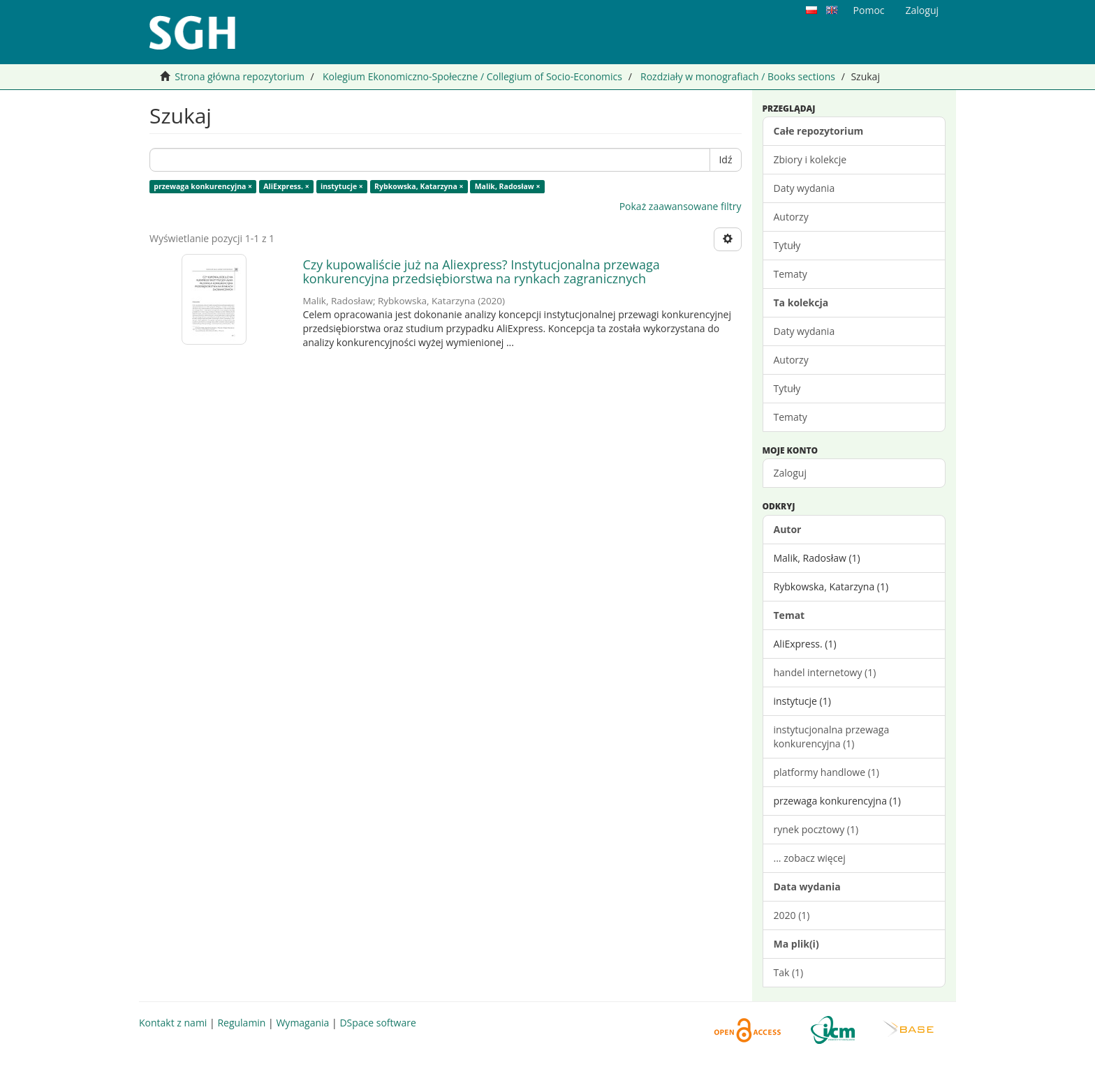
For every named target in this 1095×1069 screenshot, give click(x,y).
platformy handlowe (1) (826, 772)
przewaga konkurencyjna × (203, 186)
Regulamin (241, 1022)
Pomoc (869, 10)
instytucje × (342, 186)
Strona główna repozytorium (239, 76)
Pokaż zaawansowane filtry (680, 206)
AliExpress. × (286, 186)
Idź (725, 159)
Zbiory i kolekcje (810, 159)
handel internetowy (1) (825, 672)
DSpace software (377, 1022)
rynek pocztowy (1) (816, 829)
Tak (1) (789, 972)
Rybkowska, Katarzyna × (418, 186)
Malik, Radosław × (508, 186)
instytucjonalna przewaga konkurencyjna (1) (832, 736)
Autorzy (791, 216)
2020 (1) (792, 915)
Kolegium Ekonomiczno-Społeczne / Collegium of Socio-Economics (472, 76)
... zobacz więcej (810, 858)
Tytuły (787, 245)
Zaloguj (790, 472)
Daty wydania (804, 188)
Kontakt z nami (173, 1022)
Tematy (790, 274)
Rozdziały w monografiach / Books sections (737, 76)
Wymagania (302, 1022)
